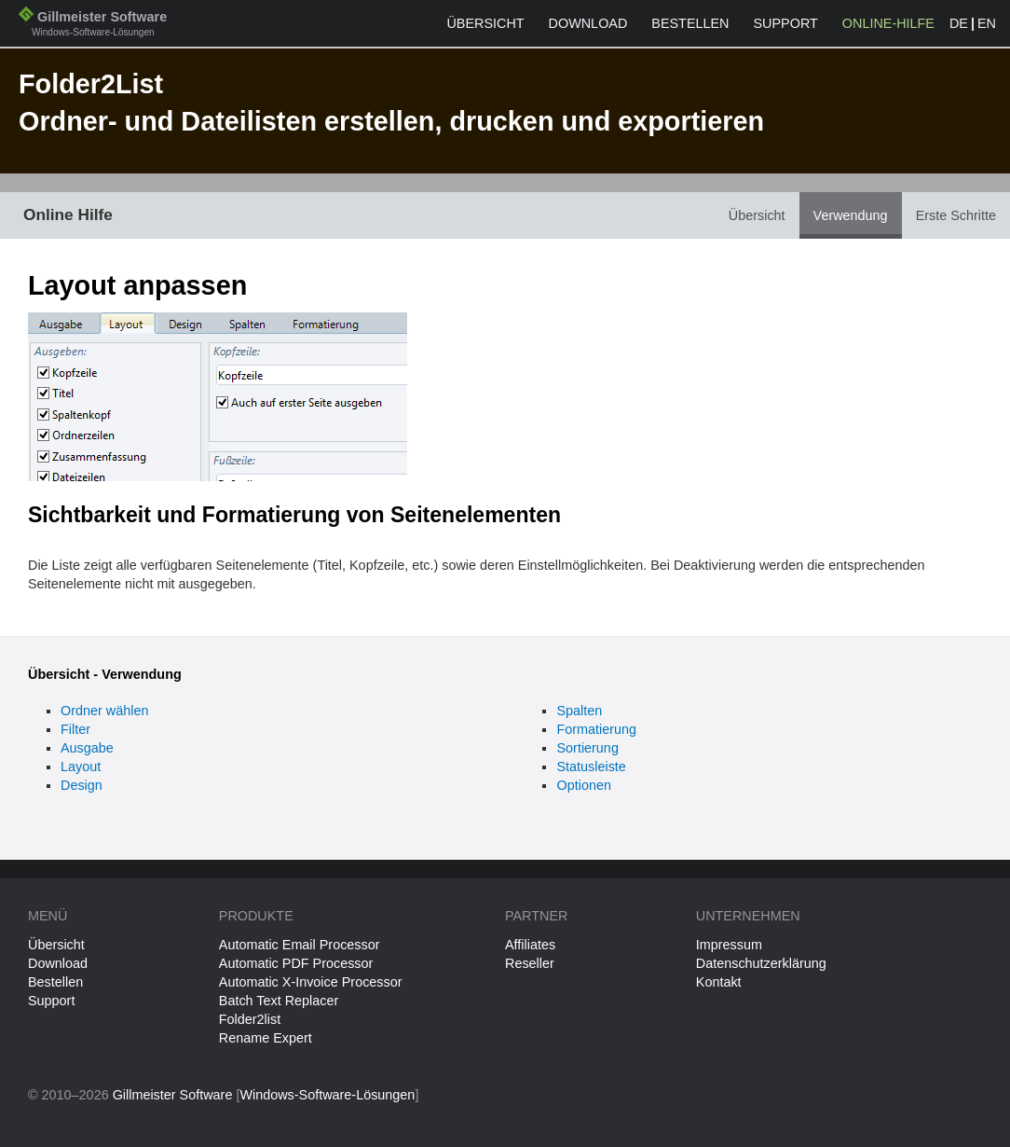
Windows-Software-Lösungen (327, 1094)
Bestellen (690, 23)
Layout (81, 766)
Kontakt (719, 981)
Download (588, 23)
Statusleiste (590, 766)
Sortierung (587, 747)
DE (958, 23)
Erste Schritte (956, 215)
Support (786, 23)
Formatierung (596, 729)
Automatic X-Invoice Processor (311, 981)
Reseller (529, 963)
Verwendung (850, 215)
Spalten (579, 710)
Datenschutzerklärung (761, 963)
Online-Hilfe (888, 23)
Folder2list (249, 1019)
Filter (75, 729)
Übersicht (485, 23)
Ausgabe (87, 747)
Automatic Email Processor (299, 944)
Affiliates (530, 944)
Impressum (729, 944)
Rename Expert (265, 1037)
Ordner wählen (104, 710)
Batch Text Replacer (279, 1000)
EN (986, 23)
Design (81, 785)
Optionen (583, 785)
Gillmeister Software (93, 25)
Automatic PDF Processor (296, 963)
